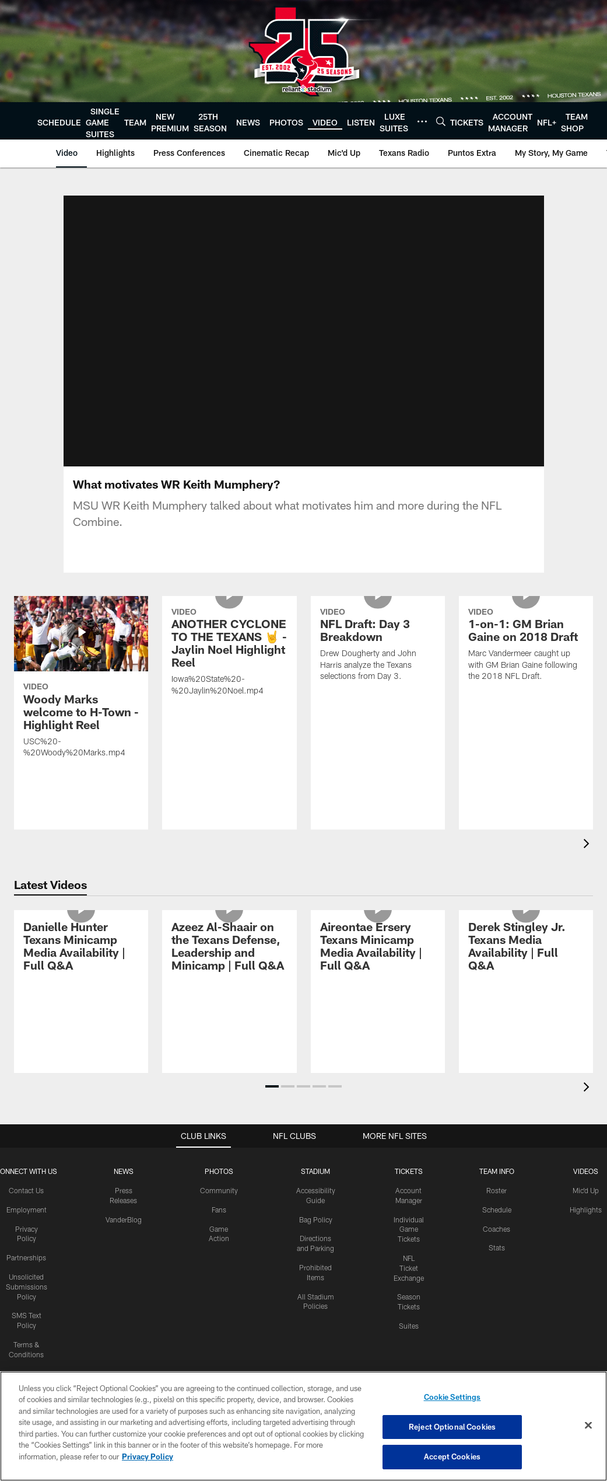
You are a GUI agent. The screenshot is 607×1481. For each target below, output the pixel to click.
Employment (26, 1168)
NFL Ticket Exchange (409, 1227)
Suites (409, 1285)
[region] (303, 1426)
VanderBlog (124, 1178)
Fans (219, 1168)
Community (219, 1149)
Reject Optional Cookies (452, 1426)
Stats (497, 1207)
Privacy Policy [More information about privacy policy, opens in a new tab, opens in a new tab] (147, 1456)
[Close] (588, 1425)
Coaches (496, 1187)
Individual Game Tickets (409, 1188)
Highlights (586, 1168)
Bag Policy (315, 1178)
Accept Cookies (452, 1456)
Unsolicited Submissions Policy (26, 1246)
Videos (585, 1130)
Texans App (26, 1351)
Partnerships (26, 1216)
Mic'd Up (586, 1149)
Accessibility (26, 1332)
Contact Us (26, 1149)
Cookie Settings (452, 1397)
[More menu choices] (422, 121)
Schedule (496, 1168)
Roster (496, 1149)
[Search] (440, 121)
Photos (219, 1130)
